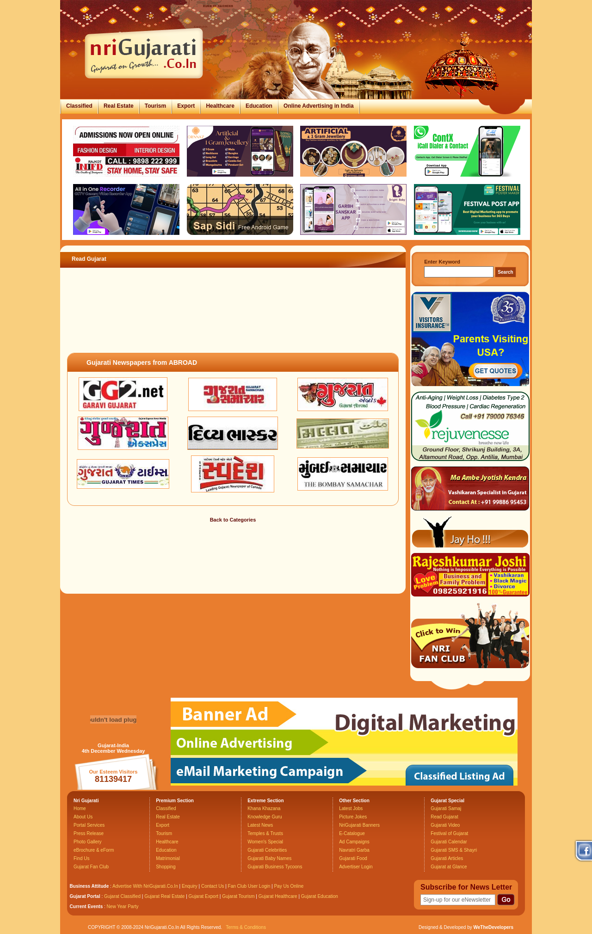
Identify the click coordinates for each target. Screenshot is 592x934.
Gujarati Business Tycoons (274, 866)
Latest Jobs (351, 808)
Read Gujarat (444, 816)
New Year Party (123, 906)
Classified (79, 106)
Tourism (155, 106)
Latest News (260, 825)
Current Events (86, 906)
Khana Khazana (263, 808)
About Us (83, 816)
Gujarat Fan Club (91, 866)
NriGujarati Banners (359, 825)
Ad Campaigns (354, 841)
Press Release (89, 833)
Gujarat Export (203, 896)
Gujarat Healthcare (278, 896)
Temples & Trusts (265, 833)
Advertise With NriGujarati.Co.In (145, 886)
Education (259, 106)
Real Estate (119, 106)
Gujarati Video (445, 825)
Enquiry (190, 886)
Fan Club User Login (249, 886)
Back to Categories (233, 519)
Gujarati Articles (447, 858)
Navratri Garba (354, 850)
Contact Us (212, 886)
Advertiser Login (355, 866)
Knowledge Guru (264, 816)
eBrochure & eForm (94, 850)
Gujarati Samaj (446, 808)
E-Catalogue (352, 833)
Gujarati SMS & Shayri (454, 850)
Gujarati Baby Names (269, 858)
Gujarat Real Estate (164, 896)
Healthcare (220, 106)
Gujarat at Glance (449, 866)
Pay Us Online (288, 886)
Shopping (165, 866)
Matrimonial (168, 858)
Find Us (81, 858)
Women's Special (265, 841)
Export (186, 106)
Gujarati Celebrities (267, 850)
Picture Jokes (353, 816)
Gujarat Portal (85, 896)
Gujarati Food (353, 858)
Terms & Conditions (246, 927)
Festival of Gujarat (449, 833)
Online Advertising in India (319, 106)
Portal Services (89, 825)
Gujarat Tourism (238, 896)
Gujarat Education (319, 896)
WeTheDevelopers (493, 927)
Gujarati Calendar (449, 841)
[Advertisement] (233, 321)
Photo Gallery (88, 841)
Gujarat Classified (122, 896)
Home (80, 808)
